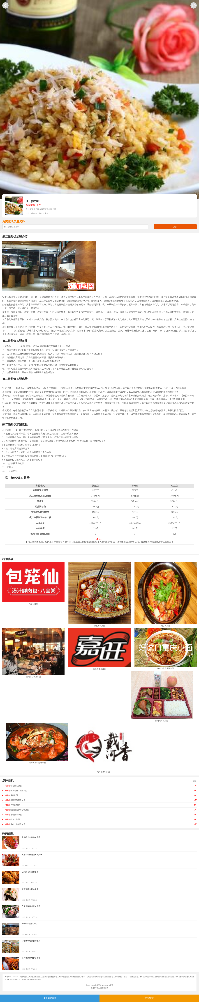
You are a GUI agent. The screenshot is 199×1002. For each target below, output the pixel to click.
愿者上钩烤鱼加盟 (15, 824)
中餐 (46, 213)
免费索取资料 (49, 998)
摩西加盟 (11, 795)
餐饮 (41, 213)
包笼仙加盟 (12, 805)
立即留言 (149, 998)
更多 (195, 781)
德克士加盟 (12, 819)
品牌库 (34, 213)
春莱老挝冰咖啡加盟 (16, 790)
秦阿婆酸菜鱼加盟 (15, 800)
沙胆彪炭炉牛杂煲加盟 (17, 810)
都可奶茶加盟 (13, 786)
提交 (175, 226)
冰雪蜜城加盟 (13, 815)
